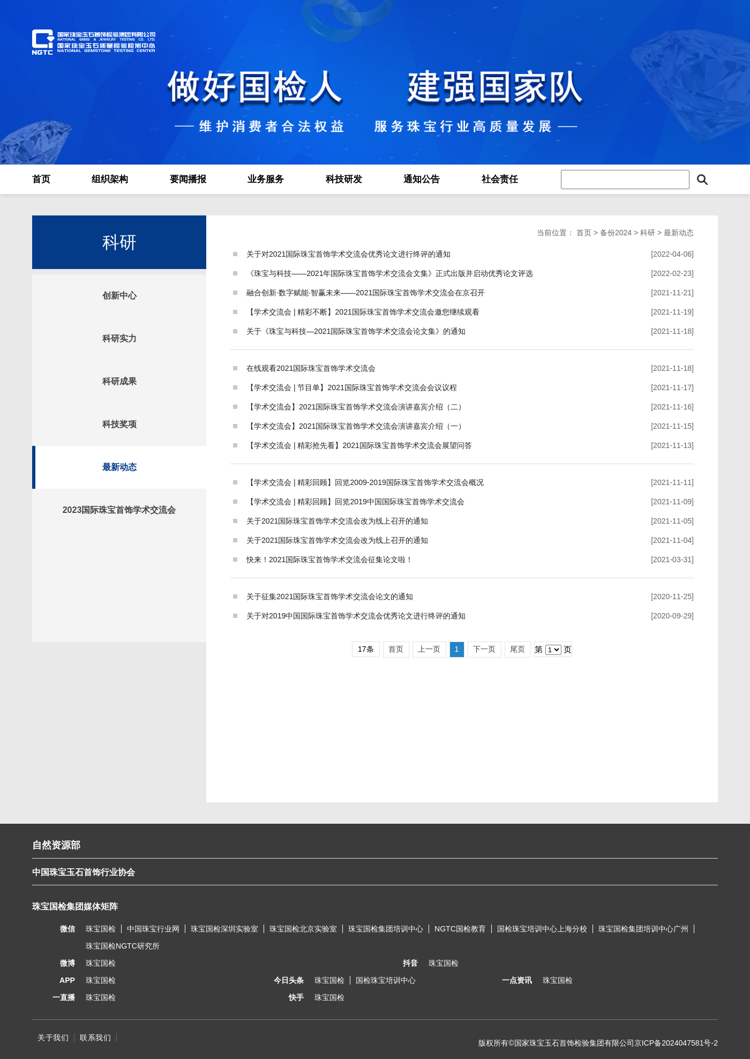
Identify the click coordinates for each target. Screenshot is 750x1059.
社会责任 (500, 179)
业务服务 (266, 179)
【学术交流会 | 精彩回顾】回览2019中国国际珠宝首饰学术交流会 (355, 501)
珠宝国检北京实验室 (303, 928)
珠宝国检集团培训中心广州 (643, 928)
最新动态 (119, 467)
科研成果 (119, 381)
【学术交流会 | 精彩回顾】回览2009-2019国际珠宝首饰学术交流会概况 (365, 482)
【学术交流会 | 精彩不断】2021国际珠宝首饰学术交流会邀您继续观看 (362, 312)
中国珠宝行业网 (153, 928)
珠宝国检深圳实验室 (224, 928)
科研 (647, 232)
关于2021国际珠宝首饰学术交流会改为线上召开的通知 (337, 521)
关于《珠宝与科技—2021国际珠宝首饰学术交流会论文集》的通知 (356, 331)
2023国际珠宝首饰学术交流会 (119, 509)
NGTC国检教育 (460, 928)
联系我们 (95, 1037)
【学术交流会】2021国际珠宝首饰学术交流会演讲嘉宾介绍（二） (356, 406)
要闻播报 (188, 179)
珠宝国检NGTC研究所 (123, 946)
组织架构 (110, 179)
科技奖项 (119, 424)
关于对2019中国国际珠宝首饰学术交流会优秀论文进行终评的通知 (356, 615)
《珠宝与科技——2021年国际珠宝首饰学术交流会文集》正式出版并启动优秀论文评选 (389, 273)
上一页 (429, 649)
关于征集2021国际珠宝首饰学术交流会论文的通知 (329, 596)
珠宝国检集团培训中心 (385, 928)
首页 (41, 179)
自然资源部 (56, 845)
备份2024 (616, 232)
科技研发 (344, 179)
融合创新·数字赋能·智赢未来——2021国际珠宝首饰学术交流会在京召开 (365, 292)
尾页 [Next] (517, 649)
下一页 (484, 649)
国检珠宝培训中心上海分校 (542, 928)
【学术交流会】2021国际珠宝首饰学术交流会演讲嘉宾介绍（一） (356, 426)
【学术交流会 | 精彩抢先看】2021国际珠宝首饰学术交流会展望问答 (359, 445)
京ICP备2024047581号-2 (676, 1043)
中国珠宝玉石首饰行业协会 (83, 872)
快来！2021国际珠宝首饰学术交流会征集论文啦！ (329, 559)
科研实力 (119, 338)
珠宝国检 (101, 928)
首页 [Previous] (395, 649)
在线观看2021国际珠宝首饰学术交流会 (311, 368)
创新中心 (119, 295)
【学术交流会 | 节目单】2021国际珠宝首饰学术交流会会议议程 (351, 387)
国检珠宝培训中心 (386, 980)
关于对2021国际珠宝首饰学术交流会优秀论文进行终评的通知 (348, 254)
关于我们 (53, 1037)
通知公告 (421, 179)
